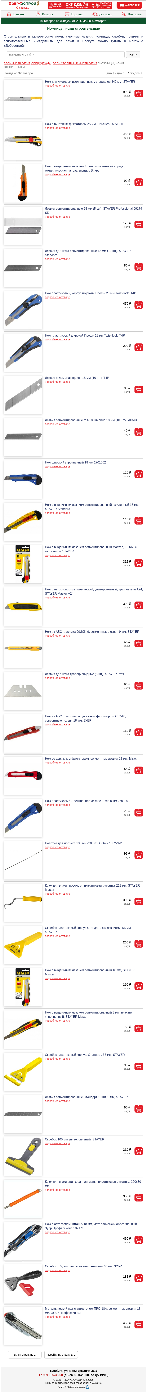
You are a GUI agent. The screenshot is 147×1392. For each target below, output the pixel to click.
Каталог (44, 13)
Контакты (131, 13)
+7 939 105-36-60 (51, 1375)
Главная (15, 13)
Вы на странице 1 (25, 1354)
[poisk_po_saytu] (66, 54)
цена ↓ (122, 73)
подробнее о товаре (57, 85)
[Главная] (24, 3)
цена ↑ (109, 73)
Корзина (73, 13)
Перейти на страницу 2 (61, 1354)
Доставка (102, 13)
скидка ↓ (136, 73)
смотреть (100, 21)
